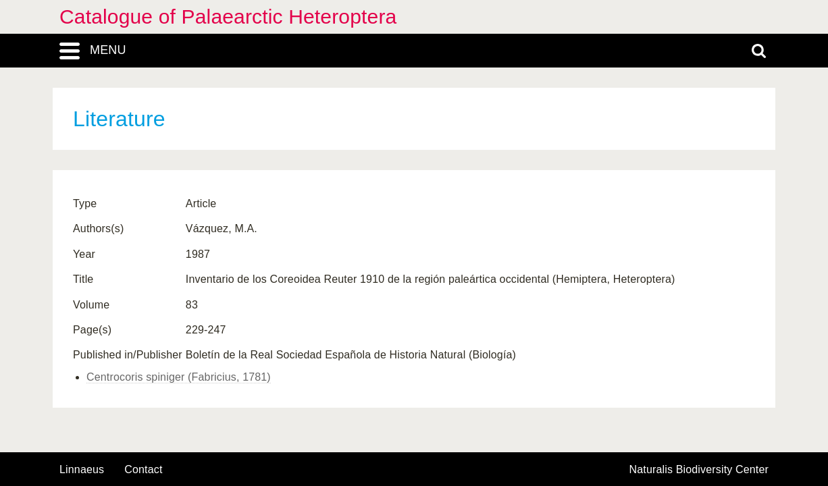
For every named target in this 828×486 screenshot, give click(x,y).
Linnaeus (81, 469)
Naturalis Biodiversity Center (699, 469)
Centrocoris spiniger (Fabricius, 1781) (178, 377)
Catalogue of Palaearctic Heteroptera (227, 16)
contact (143, 469)
